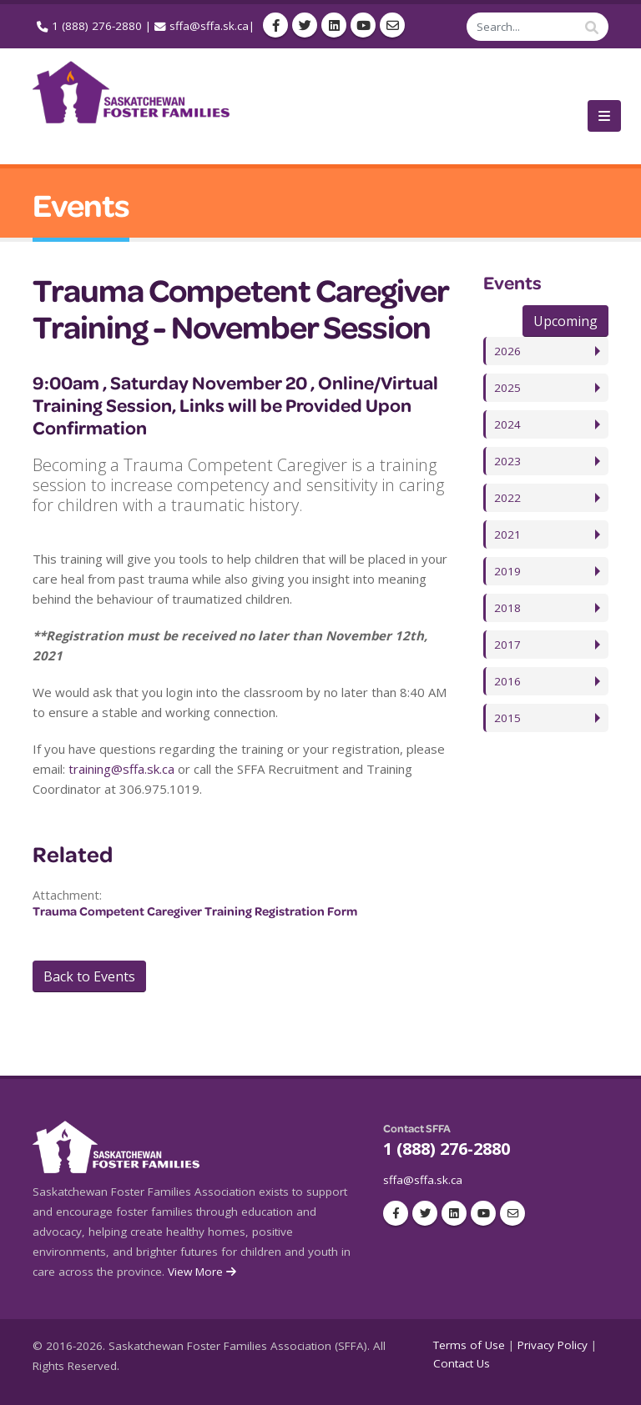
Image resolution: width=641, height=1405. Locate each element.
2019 (507, 571)
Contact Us (461, 1363)
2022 (507, 497)
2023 (507, 461)
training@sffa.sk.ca (121, 768)
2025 (507, 387)
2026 (507, 351)
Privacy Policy (552, 1344)
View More (203, 1271)
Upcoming (565, 321)
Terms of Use (469, 1344)
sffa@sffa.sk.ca (209, 25)
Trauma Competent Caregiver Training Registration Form (195, 911)
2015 (507, 717)
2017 (507, 644)
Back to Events (89, 976)
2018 (507, 607)
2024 (507, 424)
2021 (507, 534)
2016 (507, 681)
